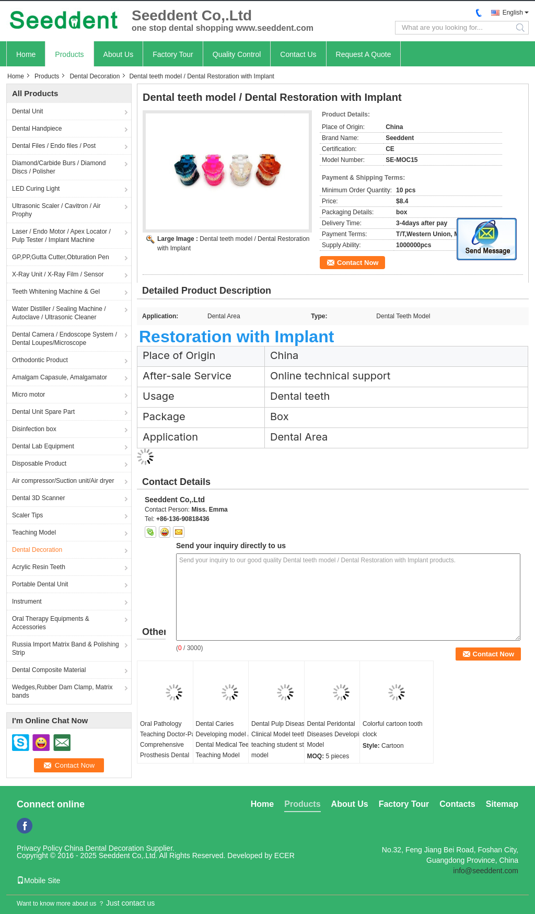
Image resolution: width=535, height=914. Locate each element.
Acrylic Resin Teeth (38, 567)
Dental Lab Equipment (43, 446)
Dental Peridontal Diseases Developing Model (336, 734)
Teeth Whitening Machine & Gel (56, 291)
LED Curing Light (36, 188)
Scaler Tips (27, 515)
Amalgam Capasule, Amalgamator (59, 377)
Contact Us (298, 54)
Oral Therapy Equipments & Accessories (50, 623)
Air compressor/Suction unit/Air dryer (63, 480)
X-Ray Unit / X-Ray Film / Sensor (57, 274)
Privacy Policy (39, 848)
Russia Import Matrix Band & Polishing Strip (65, 648)
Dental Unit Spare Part (43, 411)
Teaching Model (34, 532)
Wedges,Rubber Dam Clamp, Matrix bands (62, 691)
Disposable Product (39, 463)
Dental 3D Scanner (38, 498)
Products (69, 54)
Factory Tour (173, 54)
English (513, 12)
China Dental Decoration (104, 848)
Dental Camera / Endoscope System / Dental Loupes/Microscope (64, 338)
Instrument (27, 601)
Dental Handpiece (37, 128)
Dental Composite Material (49, 670)
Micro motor (28, 394)
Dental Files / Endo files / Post (54, 145)
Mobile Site (38, 880)
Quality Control (237, 54)
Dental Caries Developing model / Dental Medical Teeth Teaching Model (225, 739)
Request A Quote (363, 54)
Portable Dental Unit (40, 584)
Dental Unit (27, 111)
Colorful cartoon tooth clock (393, 729)
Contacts (457, 804)
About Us (118, 54)
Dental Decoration (94, 76)
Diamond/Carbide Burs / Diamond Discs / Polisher (59, 167)
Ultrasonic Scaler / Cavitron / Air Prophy (56, 210)
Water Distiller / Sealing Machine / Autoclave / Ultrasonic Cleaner (59, 313)
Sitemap (502, 804)
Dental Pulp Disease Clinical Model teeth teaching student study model (282, 739)
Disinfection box (34, 429)
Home (26, 54)
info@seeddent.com (485, 870)
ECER (284, 855)
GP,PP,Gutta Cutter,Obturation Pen (60, 257)
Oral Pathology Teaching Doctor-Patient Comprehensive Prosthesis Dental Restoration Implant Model (173, 750)
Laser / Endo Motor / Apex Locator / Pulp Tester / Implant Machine (61, 236)
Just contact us (130, 903)
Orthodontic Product (40, 360)
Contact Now (357, 263)
